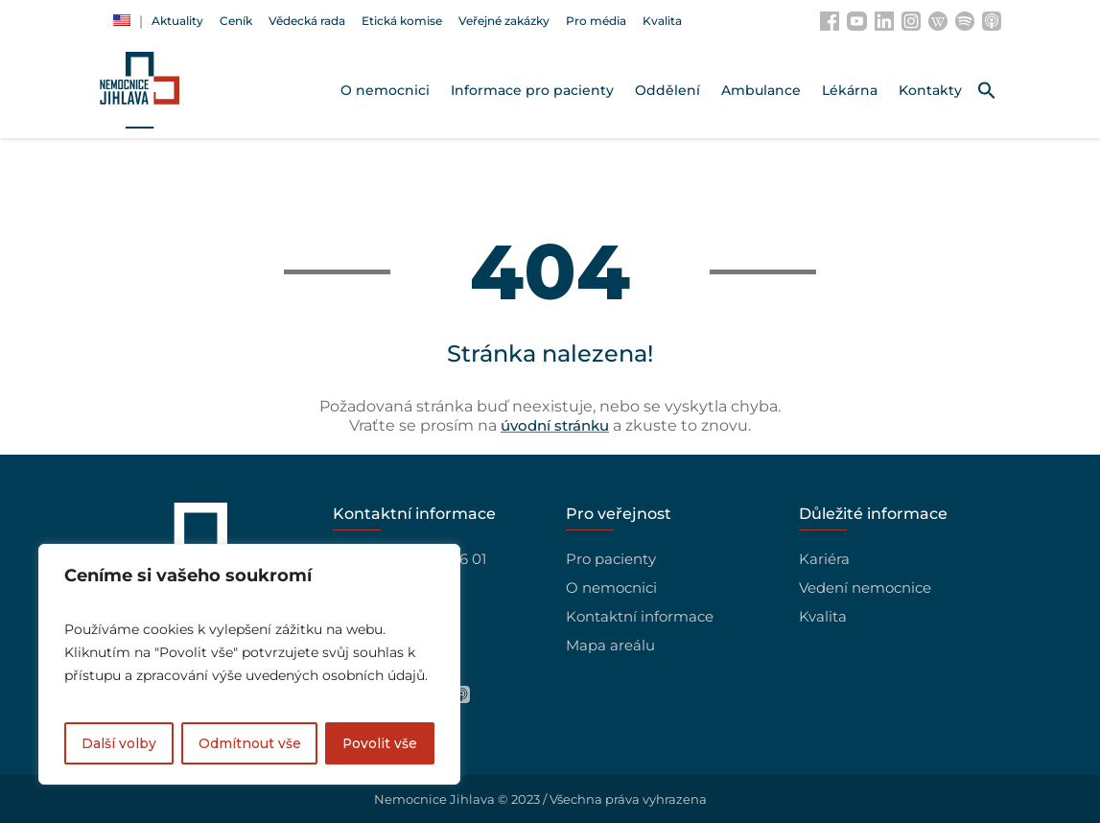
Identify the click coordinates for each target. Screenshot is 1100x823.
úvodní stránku (555, 425)
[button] (986, 90)
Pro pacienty (611, 559)
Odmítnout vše (249, 743)
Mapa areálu (610, 645)
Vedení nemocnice (865, 587)
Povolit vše (379, 743)
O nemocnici (611, 587)
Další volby (119, 743)
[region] (249, 665)
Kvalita (823, 616)
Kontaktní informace (640, 616)
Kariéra (824, 559)
